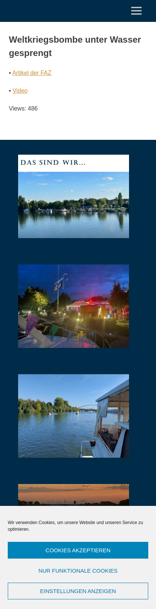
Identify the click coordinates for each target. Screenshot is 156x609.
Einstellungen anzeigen (78, 591)
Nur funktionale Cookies (78, 570)
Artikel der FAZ (31, 73)
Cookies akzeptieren (78, 550)
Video (20, 91)
